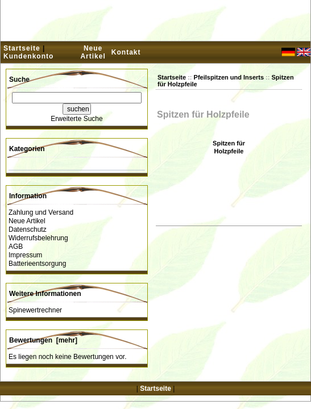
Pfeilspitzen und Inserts (229, 77)
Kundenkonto (28, 56)
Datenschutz (28, 229)
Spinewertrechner (35, 310)
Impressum (25, 255)
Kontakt (126, 52)
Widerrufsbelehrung (38, 238)
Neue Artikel (92, 52)
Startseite (21, 48)
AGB (16, 247)
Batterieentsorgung (37, 264)
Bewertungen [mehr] (43, 340)
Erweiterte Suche (76, 119)
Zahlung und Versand (41, 212)
